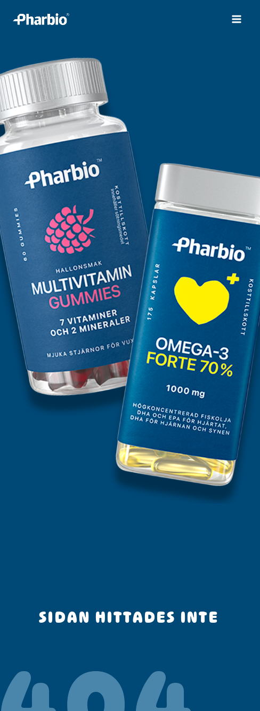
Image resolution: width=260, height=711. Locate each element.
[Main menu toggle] (236, 19)
